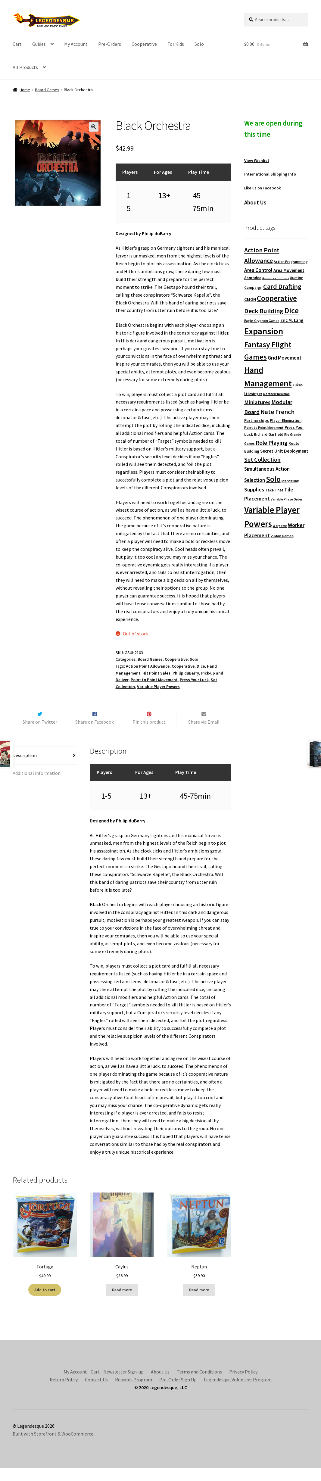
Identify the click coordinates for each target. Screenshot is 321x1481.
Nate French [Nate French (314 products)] (277, 412)
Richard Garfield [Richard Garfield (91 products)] (268, 434)
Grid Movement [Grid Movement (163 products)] (284, 358)
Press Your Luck (194, 679)
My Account (76, 44)
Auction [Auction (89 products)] (296, 277)
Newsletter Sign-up (123, 1384)
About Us (160, 1384)
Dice (201, 666)
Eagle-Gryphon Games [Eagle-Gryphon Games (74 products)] (261, 320)
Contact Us (96, 1392)
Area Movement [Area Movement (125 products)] (288, 270)
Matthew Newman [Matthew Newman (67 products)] (276, 394)
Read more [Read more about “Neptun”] (199, 1302)
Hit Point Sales (156, 673)
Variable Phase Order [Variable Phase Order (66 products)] (286, 499)
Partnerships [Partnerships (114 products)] (256, 420)
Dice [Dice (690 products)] (291, 310)
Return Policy (64, 1392)
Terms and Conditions (199, 1384)
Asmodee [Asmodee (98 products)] (252, 277)
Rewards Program (133, 1392)
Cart (17, 44)
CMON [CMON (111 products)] (250, 299)
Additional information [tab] (37, 786)
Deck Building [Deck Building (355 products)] (263, 311)
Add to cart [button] (44, 1302)
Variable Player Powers (158, 686)
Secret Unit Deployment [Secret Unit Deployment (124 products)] (284, 451)
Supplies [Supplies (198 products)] (254, 489)
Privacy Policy (243, 1384)
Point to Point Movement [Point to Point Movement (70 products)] (264, 428)
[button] (93, 127)
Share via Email (204, 734)
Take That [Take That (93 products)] (274, 490)
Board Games (47, 89)
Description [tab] (25, 768)
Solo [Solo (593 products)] (273, 479)
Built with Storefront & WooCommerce (53, 1446)
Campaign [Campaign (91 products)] (253, 287)
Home (25, 89)
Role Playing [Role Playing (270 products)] (272, 442)
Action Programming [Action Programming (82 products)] (291, 261)
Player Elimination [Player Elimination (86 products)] (285, 420)
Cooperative (144, 44)
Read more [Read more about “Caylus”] (122, 1302)
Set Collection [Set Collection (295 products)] (262, 459)
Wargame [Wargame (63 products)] (280, 526)
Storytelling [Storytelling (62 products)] (290, 481)
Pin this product (149, 734)
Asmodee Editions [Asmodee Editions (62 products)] (275, 278)
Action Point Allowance (148, 666)
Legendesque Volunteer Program (238, 1392)
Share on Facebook (94, 734)
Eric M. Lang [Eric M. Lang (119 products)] (292, 320)
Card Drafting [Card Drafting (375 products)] (282, 286)
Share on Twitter (40, 734)
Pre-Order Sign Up (178, 1392)
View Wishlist (256, 160)
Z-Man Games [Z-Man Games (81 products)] (282, 536)
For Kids (175, 44)
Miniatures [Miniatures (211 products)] (257, 402)
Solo (199, 44)
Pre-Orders (109, 44)
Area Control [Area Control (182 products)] (258, 270)
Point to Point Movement (154, 679)
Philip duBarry (186, 673)
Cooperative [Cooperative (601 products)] (277, 298)
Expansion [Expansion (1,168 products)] (263, 331)
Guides (39, 44)
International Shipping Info (270, 174)
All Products (25, 67)
